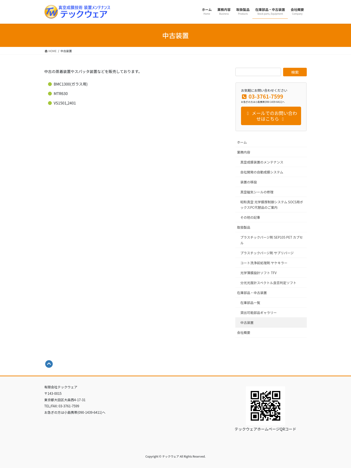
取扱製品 (243, 227)
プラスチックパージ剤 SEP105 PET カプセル (271, 240)
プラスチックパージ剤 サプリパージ (267, 252)
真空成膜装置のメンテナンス (261, 162)
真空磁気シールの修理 (256, 192)
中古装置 (247, 322)
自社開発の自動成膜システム (261, 172)
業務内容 (243, 152)
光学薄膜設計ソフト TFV (258, 272)
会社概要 (243, 332)
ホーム (242, 142)
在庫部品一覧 (250, 302)
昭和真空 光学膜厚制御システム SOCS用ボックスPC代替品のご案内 (271, 205)
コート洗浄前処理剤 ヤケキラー (263, 262)
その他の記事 (250, 217)
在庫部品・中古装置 (252, 292)
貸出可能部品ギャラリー (258, 312)
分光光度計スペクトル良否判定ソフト (268, 282)
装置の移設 (248, 182)
